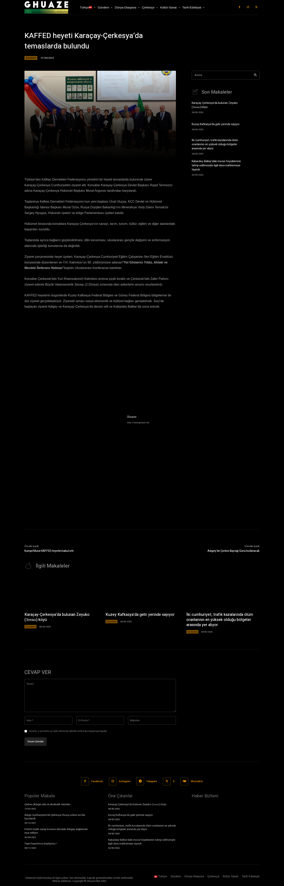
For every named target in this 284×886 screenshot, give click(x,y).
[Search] (255, 75)
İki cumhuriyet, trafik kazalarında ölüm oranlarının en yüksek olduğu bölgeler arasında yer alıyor (215, 144)
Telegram (152, 781)
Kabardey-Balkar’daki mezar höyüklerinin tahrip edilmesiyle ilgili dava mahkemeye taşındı (216, 165)
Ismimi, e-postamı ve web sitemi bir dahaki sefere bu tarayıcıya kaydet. (68, 731)
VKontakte (197, 781)
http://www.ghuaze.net (138, 422)
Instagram (125, 781)
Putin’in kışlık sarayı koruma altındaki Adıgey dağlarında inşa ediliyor (56, 831)
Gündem (30, 58)
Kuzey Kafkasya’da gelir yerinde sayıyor (216, 124)
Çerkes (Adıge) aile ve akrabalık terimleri (47, 804)
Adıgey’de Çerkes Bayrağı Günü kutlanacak (233, 551)
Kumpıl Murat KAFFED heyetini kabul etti (49, 551)
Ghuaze (131, 417)
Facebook (97, 781)
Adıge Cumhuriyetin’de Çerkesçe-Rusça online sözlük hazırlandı (54, 816)
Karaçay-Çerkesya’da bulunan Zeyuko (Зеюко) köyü (57, 617)
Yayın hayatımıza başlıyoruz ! (40, 843)
